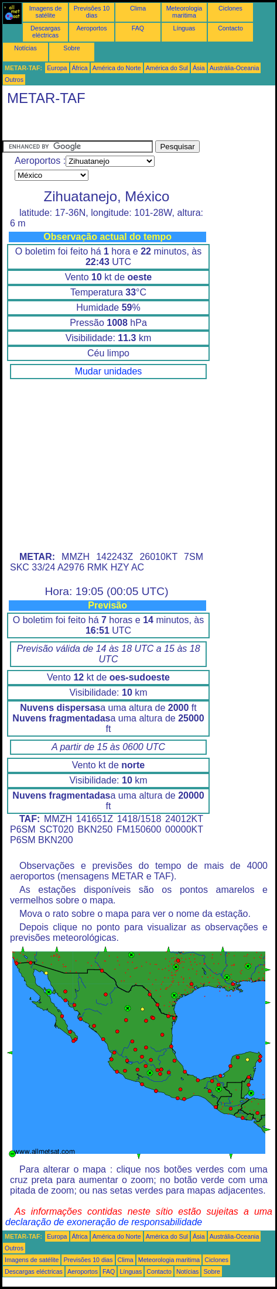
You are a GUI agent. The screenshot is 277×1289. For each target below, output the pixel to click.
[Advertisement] (96, 125)
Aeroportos (91, 28)
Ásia (199, 67)
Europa (57, 67)
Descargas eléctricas (45, 32)
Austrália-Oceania (234, 67)
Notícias (25, 47)
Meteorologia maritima (184, 12)
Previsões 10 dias (92, 12)
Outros (14, 79)
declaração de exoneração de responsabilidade (103, 1222)
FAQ (138, 28)
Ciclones (230, 8)
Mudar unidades (108, 371)
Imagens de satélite (45, 12)
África (80, 67)
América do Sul (167, 67)
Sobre (71, 47)
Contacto (230, 28)
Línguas (184, 28)
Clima (138, 8)
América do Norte (117, 67)
